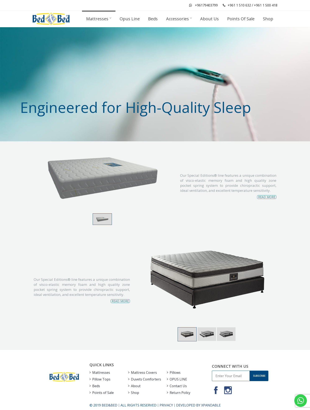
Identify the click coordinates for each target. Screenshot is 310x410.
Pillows (175, 372)
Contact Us (178, 386)
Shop (135, 392)
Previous (144, 280)
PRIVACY (166, 405)
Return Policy (180, 392)
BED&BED (109, 405)
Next (269, 280)
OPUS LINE (178, 379)
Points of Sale (103, 392)
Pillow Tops (101, 379)
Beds (96, 386)
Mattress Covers (144, 372)
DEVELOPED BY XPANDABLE (198, 405)
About (136, 386)
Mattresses (101, 372)
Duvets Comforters (146, 379)
